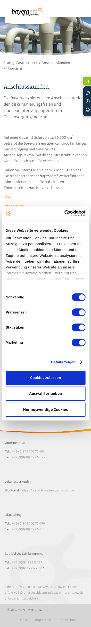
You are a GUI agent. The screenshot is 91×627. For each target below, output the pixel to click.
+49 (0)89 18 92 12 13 (25, 562)
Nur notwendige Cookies (45, 409)
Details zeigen (63, 362)
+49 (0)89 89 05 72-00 (28, 451)
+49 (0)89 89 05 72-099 (28, 457)
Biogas (9, 197)
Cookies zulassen (45, 377)
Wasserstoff (13, 206)
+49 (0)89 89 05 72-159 (28, 523)
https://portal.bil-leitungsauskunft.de (47, 490)
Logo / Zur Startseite (27, 14)
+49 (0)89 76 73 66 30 (26, 568)
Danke (23, 620)
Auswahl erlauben (45, 393)
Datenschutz (67, 620)
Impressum (43, 620)
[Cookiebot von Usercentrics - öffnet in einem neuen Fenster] (64, 213)
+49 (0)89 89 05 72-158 (27, 529)
